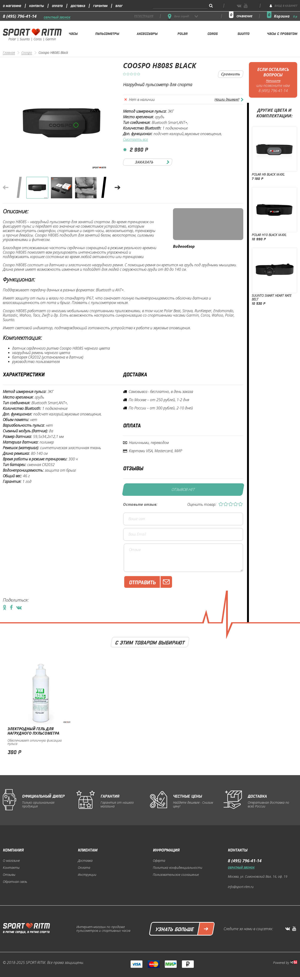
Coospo (26, 53)
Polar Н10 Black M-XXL (269, 235)
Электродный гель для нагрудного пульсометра (33, 731)
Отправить (150, 582)
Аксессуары (147, 33)
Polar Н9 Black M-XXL (268, 174)
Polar (182, 33)
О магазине (12, 5)
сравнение (244, 16)
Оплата (57, 5)
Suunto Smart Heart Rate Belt (271, 297)
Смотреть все (135, 139)
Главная (9, 53)
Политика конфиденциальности (177, 868)
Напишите (273, 80)
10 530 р (258, 303)
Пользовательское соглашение (176, 875)
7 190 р (257, 178)
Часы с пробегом (282, 33)
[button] (117, 187)
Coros (212, 33)
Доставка (78, 5)
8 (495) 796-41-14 (20, 16)
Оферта (159, 860)
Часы (73, 33)
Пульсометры (107, 33)
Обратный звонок (57, 17)
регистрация (143, 16)
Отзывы (9, 875)
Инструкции (87, 875)
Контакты (36, 5)
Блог (119, 5)
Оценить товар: (201, 504)
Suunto (243, 33)
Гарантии (100, 5)
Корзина (285, 16)
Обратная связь (15, 882)
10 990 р (259, 239)
